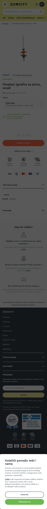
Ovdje (7, 479)
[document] (24, 482)
